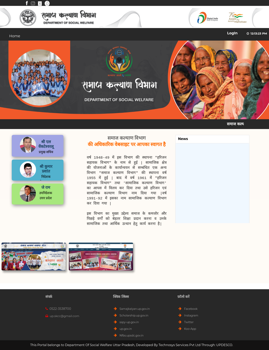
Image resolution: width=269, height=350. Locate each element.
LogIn (232, 33)
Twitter (189, 322)
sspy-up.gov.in (129, 322)
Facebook (190, 309)
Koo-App (190, 329)
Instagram (191, 315)
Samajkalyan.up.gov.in (135, 309)
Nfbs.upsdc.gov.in (132, 335)
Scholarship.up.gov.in (134, 315)
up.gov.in (126, 329)
